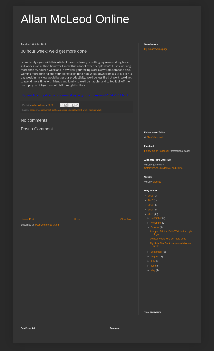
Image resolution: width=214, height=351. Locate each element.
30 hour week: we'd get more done (168, 238)
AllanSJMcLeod (155, 137)
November (156, 222)
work (85, 110)
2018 (151, 195)
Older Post (125, 219)
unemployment (75, 110)
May (153, 270)
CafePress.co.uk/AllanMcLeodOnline (163, 168)
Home (77, 219)
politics (63, 110)
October (155, 227)
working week (95, 110)
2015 (151, 205)
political (55, 110)
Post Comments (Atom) (47, 224)
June (153, 265)
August (155, 256)
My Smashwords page (156, 49)
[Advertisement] (167, 63)
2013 (151, 214)
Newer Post (28, 219)
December (156, 218)
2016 (151, 200)
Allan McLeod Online (75, 19)
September (157, 251)
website (157, 181)
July (153, 261)
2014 (151, 209)
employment (45, 110)
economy (34, 110)
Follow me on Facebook (156, 151)
